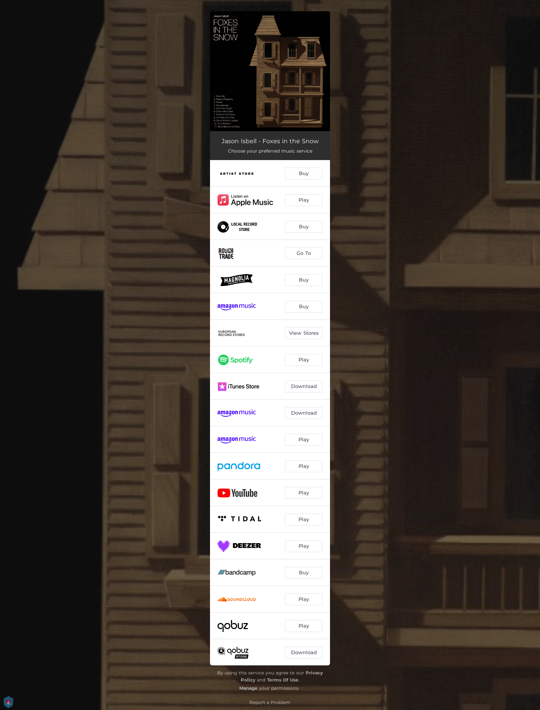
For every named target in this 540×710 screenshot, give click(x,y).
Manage (248, 688)
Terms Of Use (282, 680)
